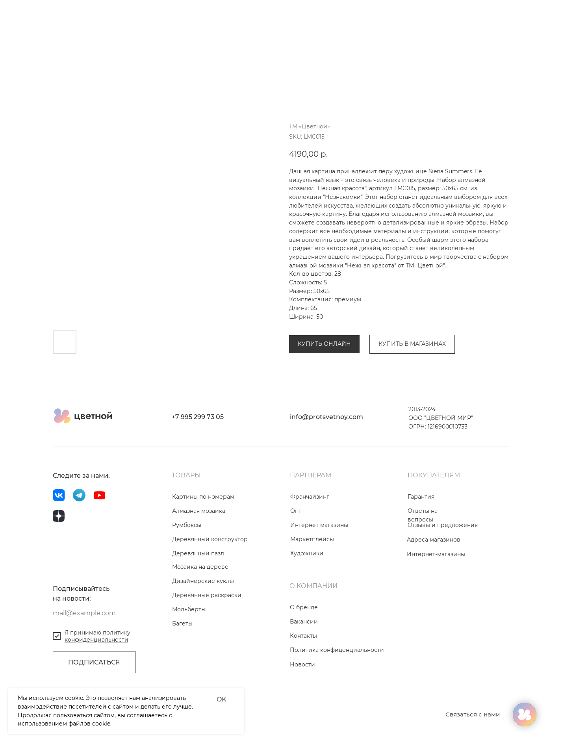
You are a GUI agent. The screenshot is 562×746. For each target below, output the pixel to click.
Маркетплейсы (312, 582)
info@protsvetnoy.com (326, 460)
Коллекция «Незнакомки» (386, 308)
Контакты (303, 679)
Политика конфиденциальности (337, 693)
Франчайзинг (309, 540)
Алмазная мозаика (315, 308)
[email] (94, 657)
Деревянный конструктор (210, 582)
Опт (295, 554)
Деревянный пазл (198, 597)
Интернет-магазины (436, 597)
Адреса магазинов (433, 583)
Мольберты (189, 653)
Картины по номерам (203, 540)
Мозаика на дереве (200, 610)
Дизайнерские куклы (203, 624)
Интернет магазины (319, 568)
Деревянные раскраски (206, 638)
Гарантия (421, 540)
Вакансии (304, 665)
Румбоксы (186, 568)
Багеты (182, 667)
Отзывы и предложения (443, 568)
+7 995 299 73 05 (198, 460)
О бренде (304, 651)
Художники (306, 597)
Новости (302, 708)
